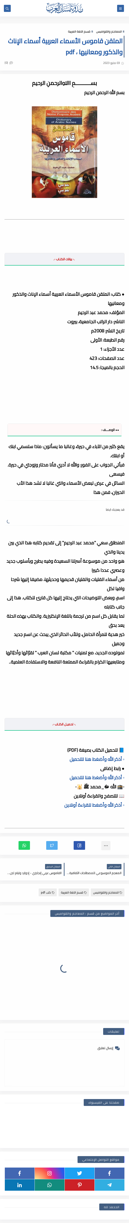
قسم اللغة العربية (79, 31)
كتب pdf (47, 892)
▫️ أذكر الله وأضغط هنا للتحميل (97, 759)
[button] (79, 845)
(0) (9, 62)
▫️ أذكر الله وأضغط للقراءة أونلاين (94, 805)
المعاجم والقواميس (109, 31)
